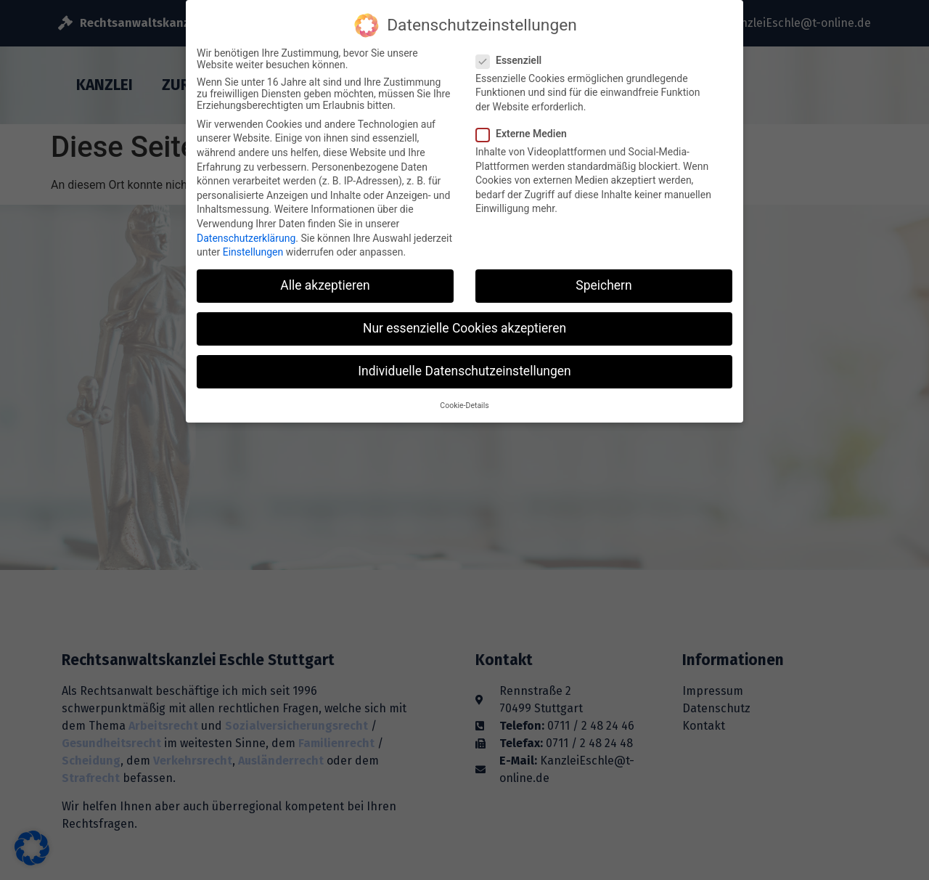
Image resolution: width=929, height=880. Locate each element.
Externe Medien (525, 121)
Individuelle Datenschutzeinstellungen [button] (464, 359)
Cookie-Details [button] (464, 393)
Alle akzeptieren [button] (325, 273)
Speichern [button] (603, 273)
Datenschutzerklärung (246, 226)
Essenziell (513, 48)
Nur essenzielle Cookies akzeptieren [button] (464, 316)
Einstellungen (253, 239)
